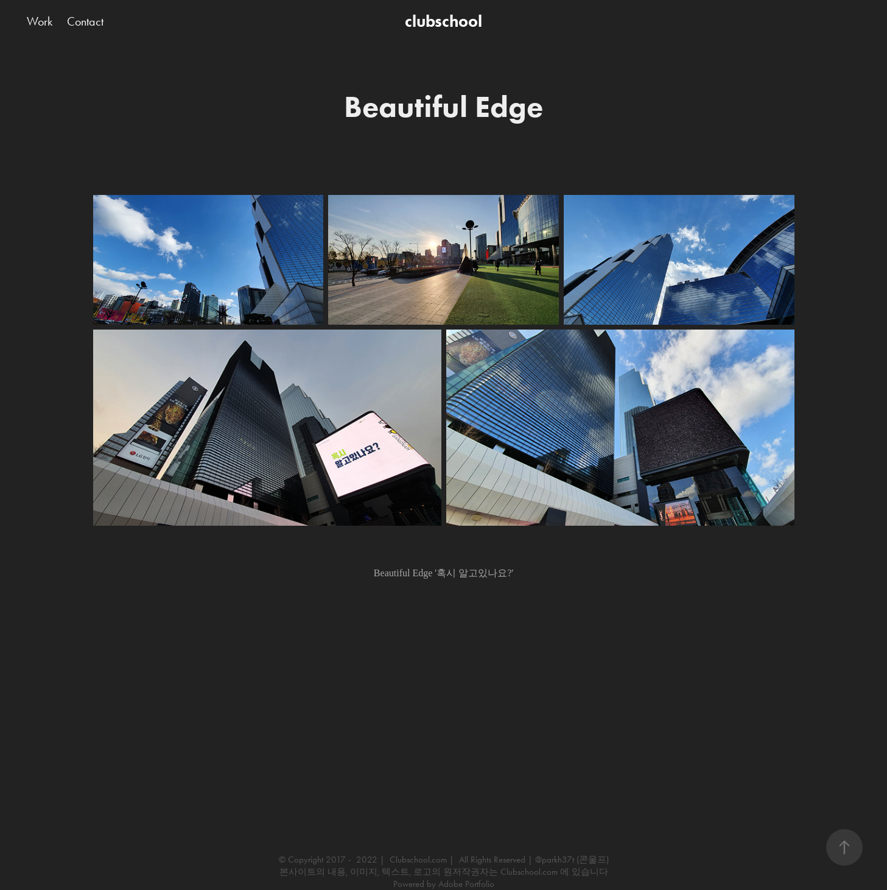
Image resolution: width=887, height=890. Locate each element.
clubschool (443, 21)
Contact (85, 21)
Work (39, 21)
